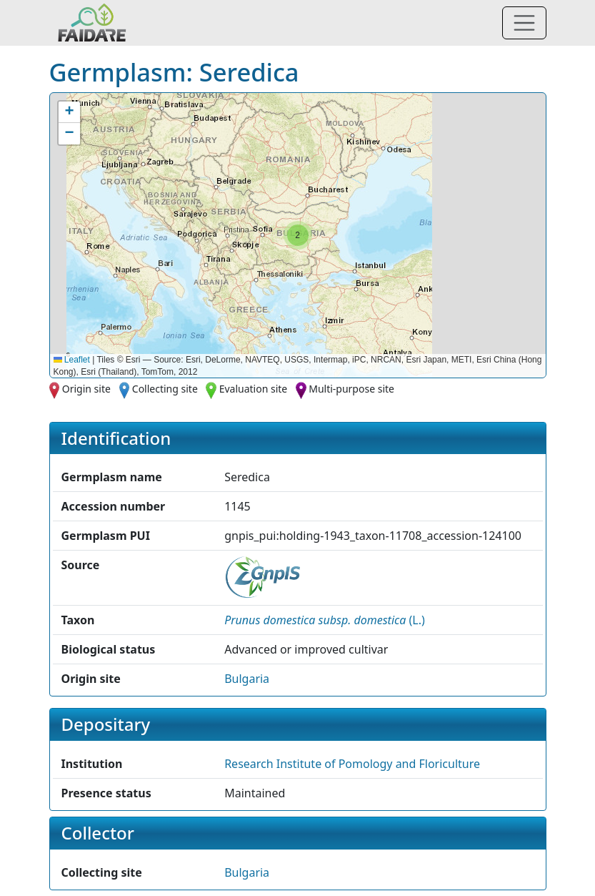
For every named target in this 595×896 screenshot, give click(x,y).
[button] (298, 235)
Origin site (86, 388)
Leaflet (72, 360)
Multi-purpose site (351, 388)
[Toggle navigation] (524, 22)
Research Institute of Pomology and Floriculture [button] (352, 764)
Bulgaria (246, 678)
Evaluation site (253, 388)
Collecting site (165, 388)
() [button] (324, 620)
